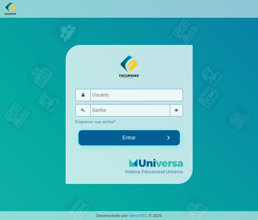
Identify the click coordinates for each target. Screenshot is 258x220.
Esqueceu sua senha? (95, 121)
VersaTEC (138, 215)
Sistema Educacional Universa (154, 171)
